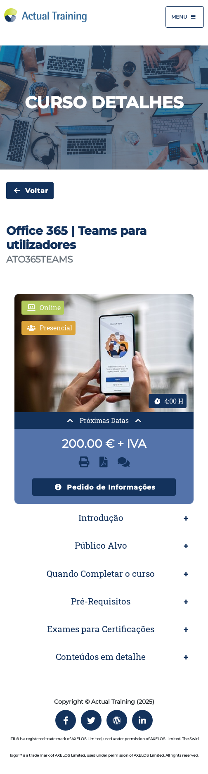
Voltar (30, 190)
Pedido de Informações (104, 487)
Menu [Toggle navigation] (184, 17)
